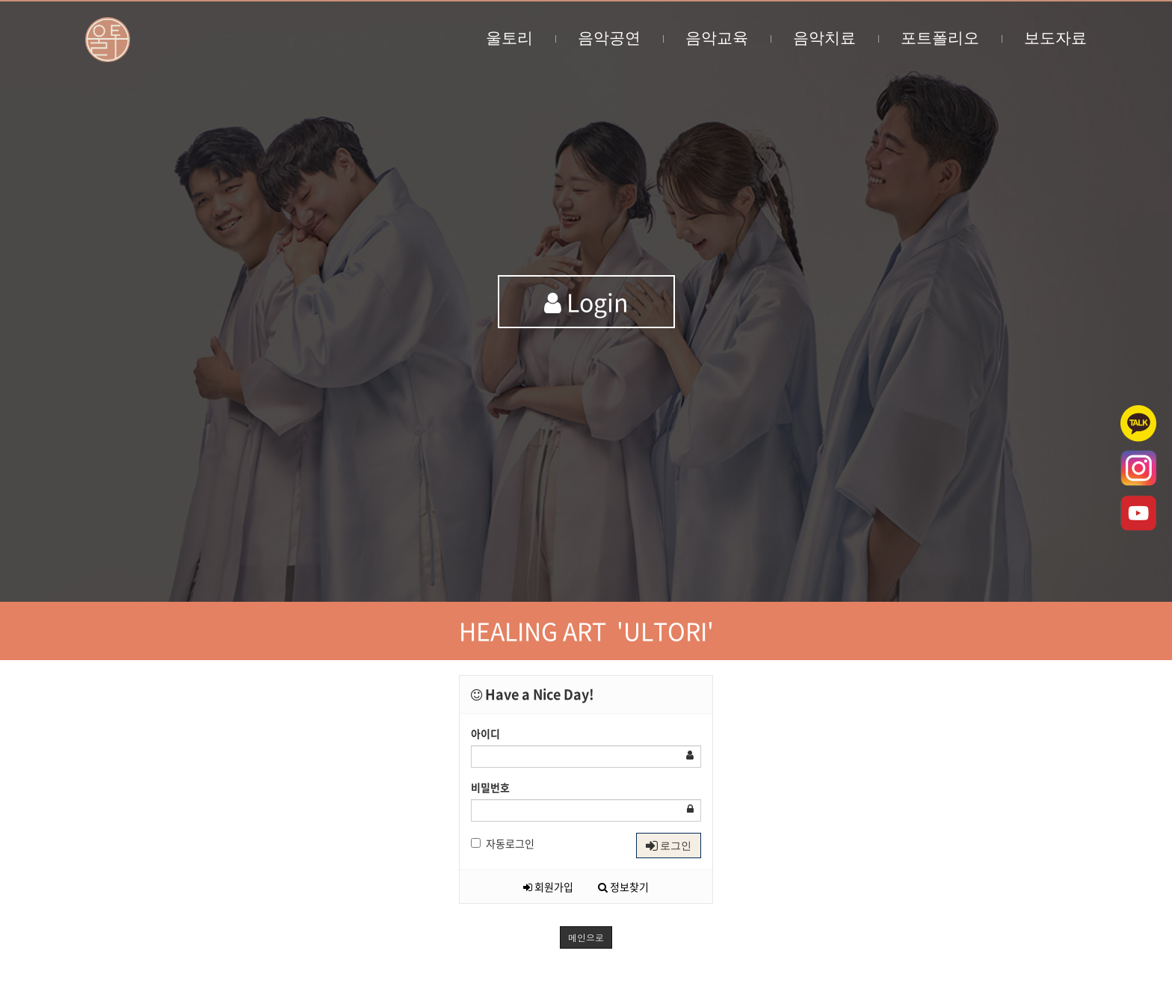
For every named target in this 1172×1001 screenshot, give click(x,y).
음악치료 (835, 37)
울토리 (520, 37)
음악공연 (620, 37)
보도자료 (1055, 37)
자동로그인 (502, 843)
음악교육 (728, 37)
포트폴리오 (951, 37)
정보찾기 (623, 886)
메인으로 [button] (586, 937)
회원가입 (548, 886)
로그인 (668, 845)
